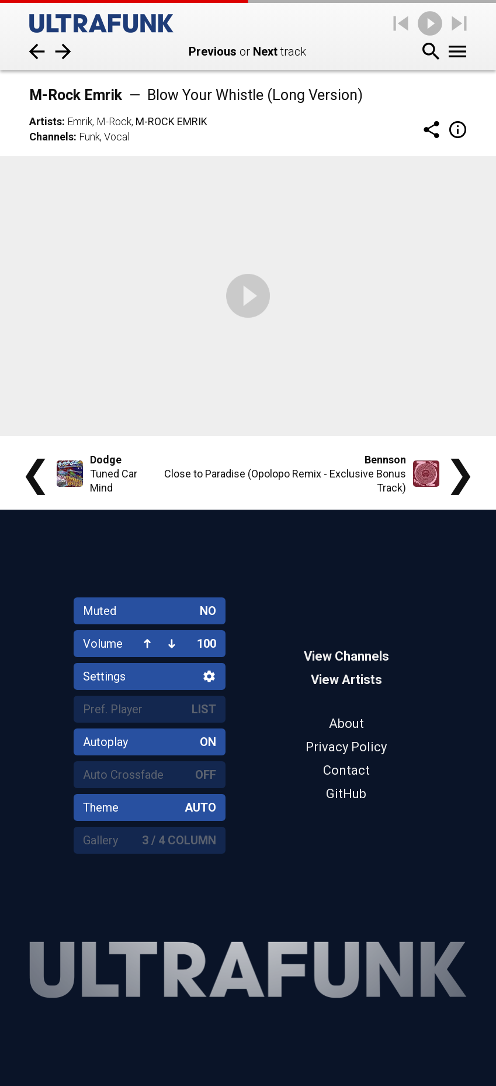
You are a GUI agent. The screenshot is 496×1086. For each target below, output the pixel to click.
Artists (45, 121)
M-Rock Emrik (171, 121)
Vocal (117, 136)
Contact (346, 770)
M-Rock (113, 121)
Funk (89, 136)
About (346, 723)
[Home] (101, 23)
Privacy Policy (346, 747)
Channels (51, 136)
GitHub (346, 793)
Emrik (79, 121)
